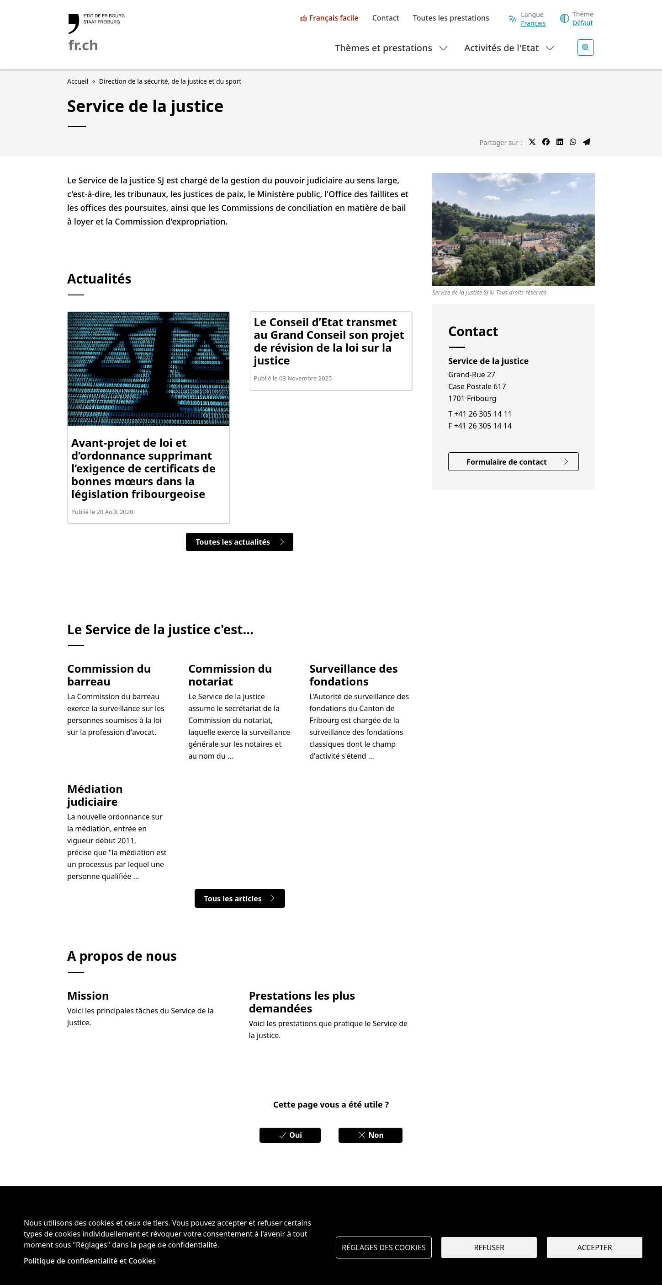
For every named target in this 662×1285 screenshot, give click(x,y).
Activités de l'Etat (509, 47)
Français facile (334, 18)
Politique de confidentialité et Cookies (90, 1261)
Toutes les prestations (451, 18)
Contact (385, 18)
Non (370, 1135)
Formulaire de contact (517, 462)
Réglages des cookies (384, 1247)
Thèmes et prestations (392, 47)
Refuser (489, 1247)
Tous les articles (239, 899)
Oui (290, 1135)
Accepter (594, 1247)
